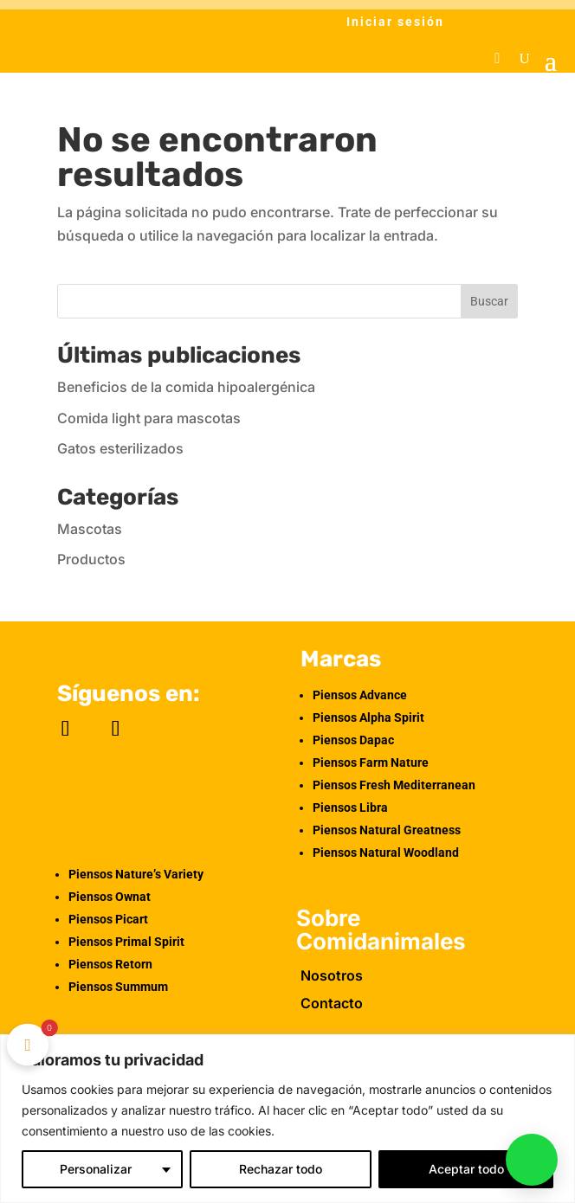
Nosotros (331, 975)
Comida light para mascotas (149, 418)
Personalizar (96, 1168)
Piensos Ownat (109, 897)
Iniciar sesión (395, 22)
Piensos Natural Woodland (386, 852)
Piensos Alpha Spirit (368, 717)
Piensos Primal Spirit (126, 942)
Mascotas (89, 528)
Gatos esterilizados (120, 448)
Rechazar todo (280, 1168)
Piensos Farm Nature (371, 762)
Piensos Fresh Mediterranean (394, 785)
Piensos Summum (118, 987)
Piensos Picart (108, 919)
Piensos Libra (350, 807)
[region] (287, 1118)
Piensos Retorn (110, 964)
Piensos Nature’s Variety (136, 874)
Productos (91, 559)
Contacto (331, 1003)
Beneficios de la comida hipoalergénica (186, 387)
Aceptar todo (466, 1168)
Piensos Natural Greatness (387, 830)
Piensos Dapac (353, 740)
